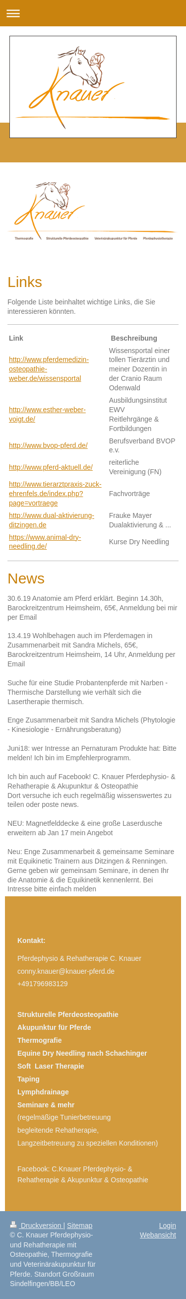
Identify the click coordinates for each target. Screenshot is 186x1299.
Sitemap (79, 1225)
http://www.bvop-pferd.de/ (48, 445)
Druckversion (36, 1225)
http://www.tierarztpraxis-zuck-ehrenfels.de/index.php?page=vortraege (55, 493)
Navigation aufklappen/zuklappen (93, 13)
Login (167, 1225)
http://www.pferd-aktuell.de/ (51, 467)
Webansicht (158, 1235)
